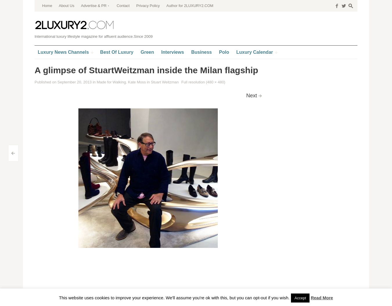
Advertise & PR (94, 5)
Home (47, 5)
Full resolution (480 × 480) (203, 82)
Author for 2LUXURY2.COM (189, 5)
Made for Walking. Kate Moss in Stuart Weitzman (138, 82)
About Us (66, 5)
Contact (123, 5)
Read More (322, 297)
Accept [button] (300, 298)
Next (251, 96)
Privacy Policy (148, 5)
